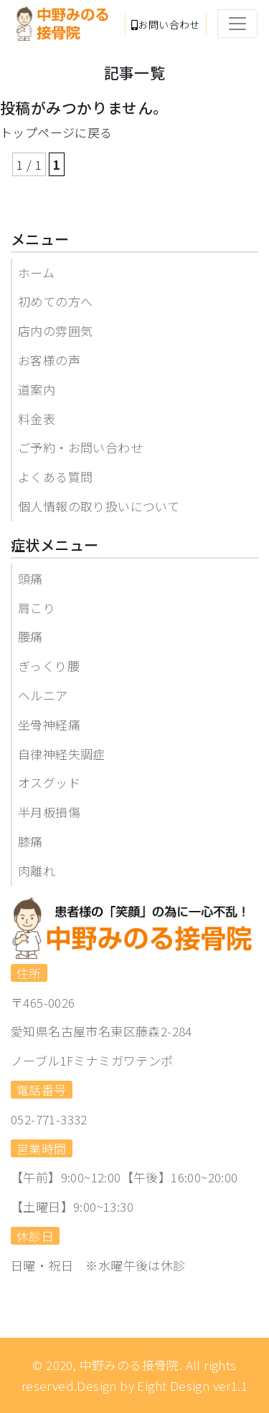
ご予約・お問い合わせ (80, 447)
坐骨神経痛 (49, 724)
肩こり (36, 608)
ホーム (36, 272)
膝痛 (30, 841)
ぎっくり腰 (49, 666)
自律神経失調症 (61, 754)
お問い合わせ (165, 24)
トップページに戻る (56, 132)
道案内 (36, 389)
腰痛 (30, 636)
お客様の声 (49, 360)
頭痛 (30, 578)
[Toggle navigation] (237, 23)
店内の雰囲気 (55, 330)
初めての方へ (55, 301)
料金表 (36, 419)
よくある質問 (55, 477)
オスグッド (49, 782)
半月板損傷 (49, 812)
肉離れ (36, 870)
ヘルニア (43, 695)
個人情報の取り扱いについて (98, 506)
